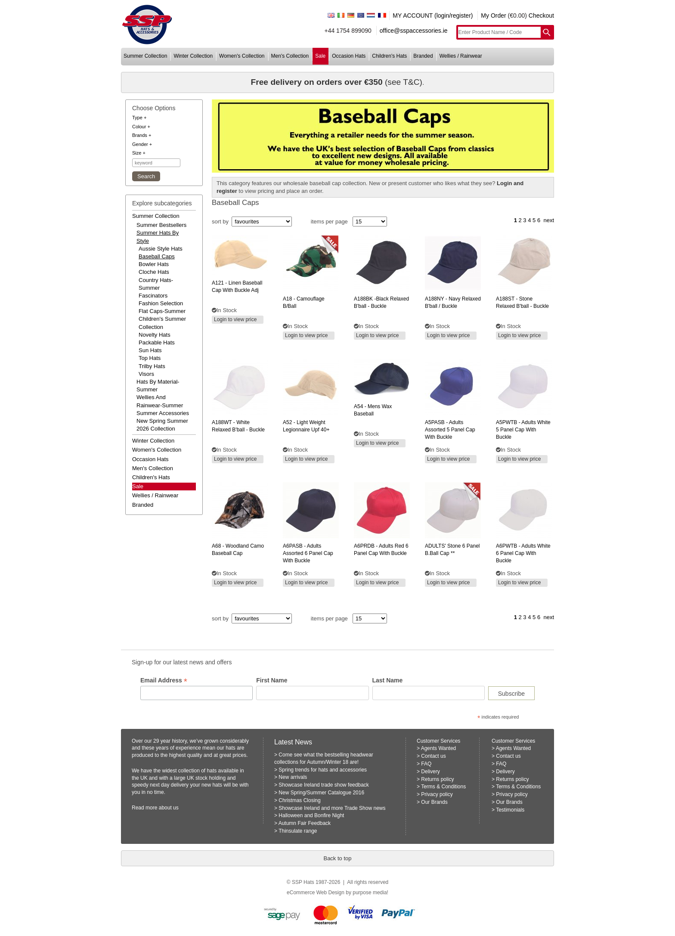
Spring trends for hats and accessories (323, 770)
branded (423, 56)
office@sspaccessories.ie (414, 30)
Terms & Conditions (443, 787)
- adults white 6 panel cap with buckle (523, 553)
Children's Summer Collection (162, 323)
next (548, 220)
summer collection (145, 56)
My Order (493, 15)
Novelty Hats (154, 335)
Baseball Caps (157, 256)
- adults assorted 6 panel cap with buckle (308, 553)
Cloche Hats (154, 272)
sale (320, 56)
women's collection (241, 56)
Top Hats (150, 358)
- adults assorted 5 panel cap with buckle (450, 429)
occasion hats (348, 56)
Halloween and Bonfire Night (311, 815)
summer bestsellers (161, 225)
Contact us (433, 756)
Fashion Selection (161, 303)
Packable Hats (157, 342)
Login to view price (235, 319)
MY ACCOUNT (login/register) (433, 15)
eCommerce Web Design (315, 893)
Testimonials (510, 810)
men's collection (290, 56)
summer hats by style (157, 236)
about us (169, 808)
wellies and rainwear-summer (159, 401)
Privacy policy (436, 794)
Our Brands (434, 802)
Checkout (541, 15)
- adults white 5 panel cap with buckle (523, 429)
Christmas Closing (299, 800)
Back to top (337, 858)
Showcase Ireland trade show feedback (323, 785)
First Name (271, 680)
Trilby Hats (152, 366)
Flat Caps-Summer (162, 311)
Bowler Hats (154, 264)
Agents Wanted (438, 748)
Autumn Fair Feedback (305, 823)
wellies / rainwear (461, 56)
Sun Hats (150, 350)
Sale (137, 486)
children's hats (389, 56)
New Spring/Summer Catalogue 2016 (321, 793)
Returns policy (437, 779)
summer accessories (162, 413)
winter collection (193, 56)
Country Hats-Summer (156, 284)
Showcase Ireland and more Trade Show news (332, 808)
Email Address (163, 680)
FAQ (426, 764)
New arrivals (293, 777)
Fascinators (153, 295)
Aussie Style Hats (161, 248)
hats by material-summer (158, 385)
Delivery (430, 772)
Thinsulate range (298, 831)
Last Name (387, 680)
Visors (146, 374)
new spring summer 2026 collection (162, 425)
